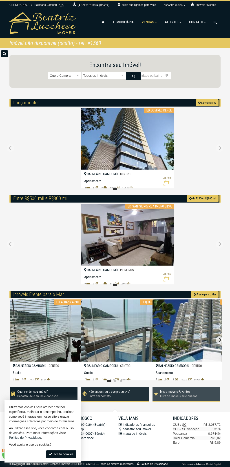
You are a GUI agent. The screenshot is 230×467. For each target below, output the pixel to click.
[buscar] (176, 75)
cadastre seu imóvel (137, 428)
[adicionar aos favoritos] (144, 181)
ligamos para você (81, 437)
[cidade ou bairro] (148, 75)
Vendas (149, 22)
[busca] (215, 22)
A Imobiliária (123, 22)
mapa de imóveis (135, 433)
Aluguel (173, 22)
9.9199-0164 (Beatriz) (93, 5)
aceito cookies (61, 454)
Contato (197, 22)
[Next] (219, 339)
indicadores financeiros (139, 424)
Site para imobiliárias (193, 463)
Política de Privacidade (154, 463)
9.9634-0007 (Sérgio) (87, 433)
